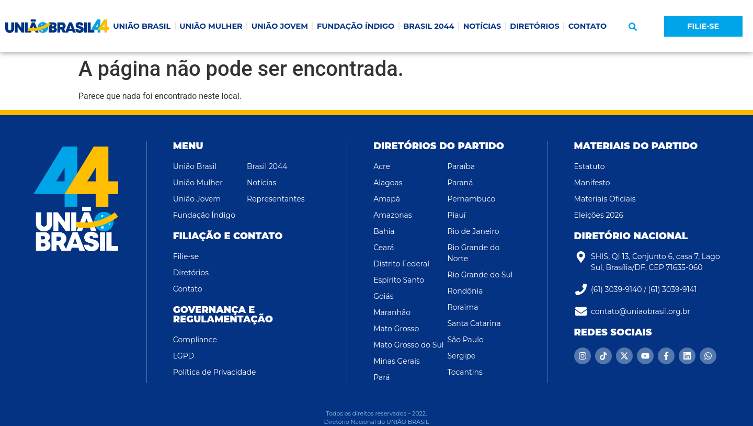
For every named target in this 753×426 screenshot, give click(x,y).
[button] (633, 27)
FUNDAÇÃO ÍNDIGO (355, 26)
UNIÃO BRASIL (141, 26)
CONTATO (587, 26)
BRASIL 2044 (428, 26)
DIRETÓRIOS (534, 26)
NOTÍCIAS (482, 26)
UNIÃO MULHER (210, 26)
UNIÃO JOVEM (280, 26)
